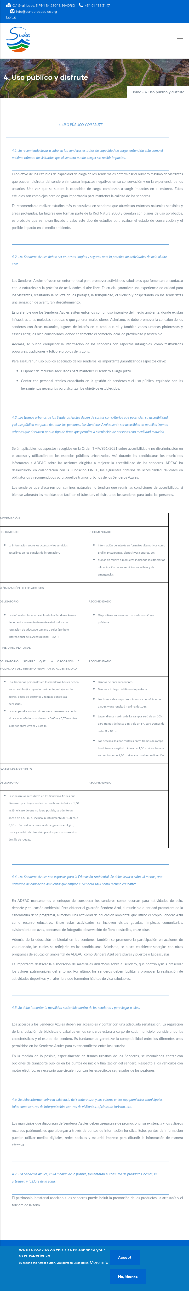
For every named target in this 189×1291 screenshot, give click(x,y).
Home (136, 92)
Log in (11, 17)
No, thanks (127, 1276)
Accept (125, 1257)
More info (99, 1262)
